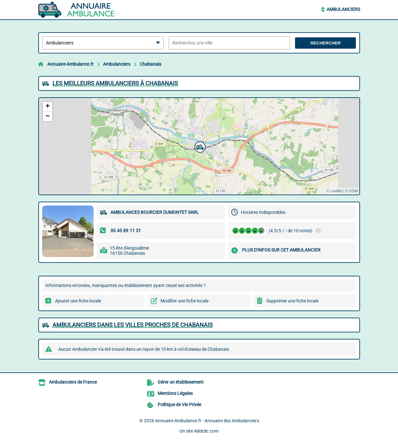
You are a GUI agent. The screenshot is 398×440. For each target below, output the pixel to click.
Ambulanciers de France (73, 382)
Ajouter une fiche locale (78, 300)
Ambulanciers (343, 9)
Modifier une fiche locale (184, 300)
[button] (199, 146)
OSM (353, 191)
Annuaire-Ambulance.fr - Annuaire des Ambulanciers (207, 420)
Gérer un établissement (181, 382)
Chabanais (150, 64)
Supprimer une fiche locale (292, 300)
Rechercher (325, 43)
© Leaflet (334, 191)
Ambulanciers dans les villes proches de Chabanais (132, 324)
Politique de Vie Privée (179, 404)
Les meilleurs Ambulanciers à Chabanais (115, 83)
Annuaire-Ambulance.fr (70, 64)
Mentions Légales (175, 393)
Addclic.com (206, 431)
